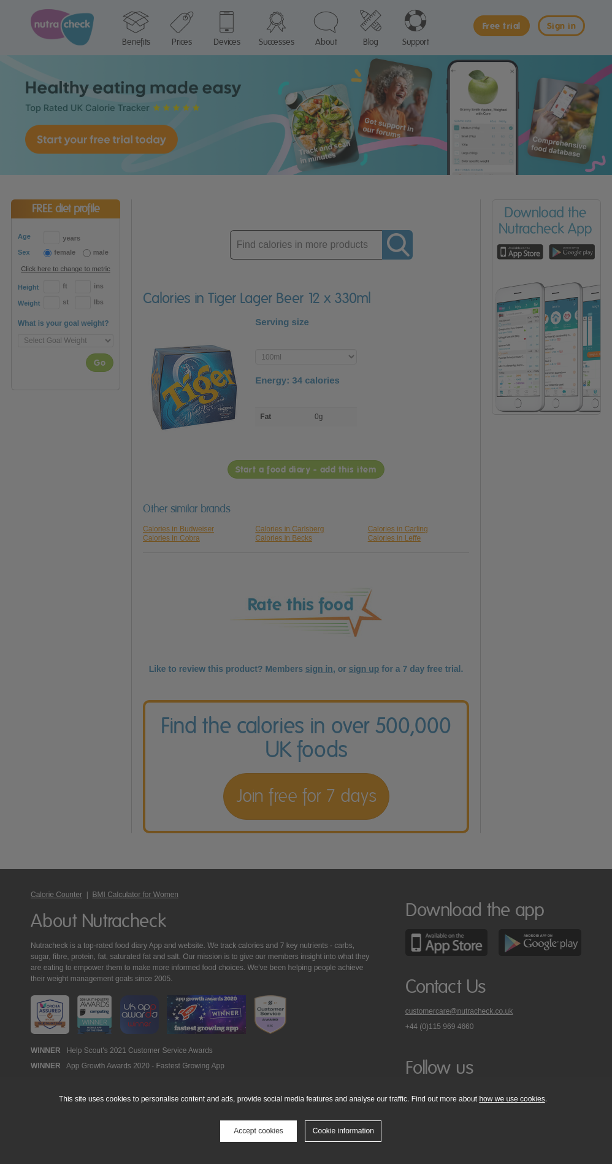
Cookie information (343, 1131)
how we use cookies (512, 1099)
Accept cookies (258, 1131)
